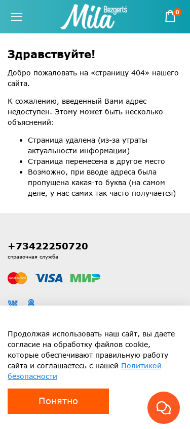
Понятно (58, 400)
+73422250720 (48, 245)
